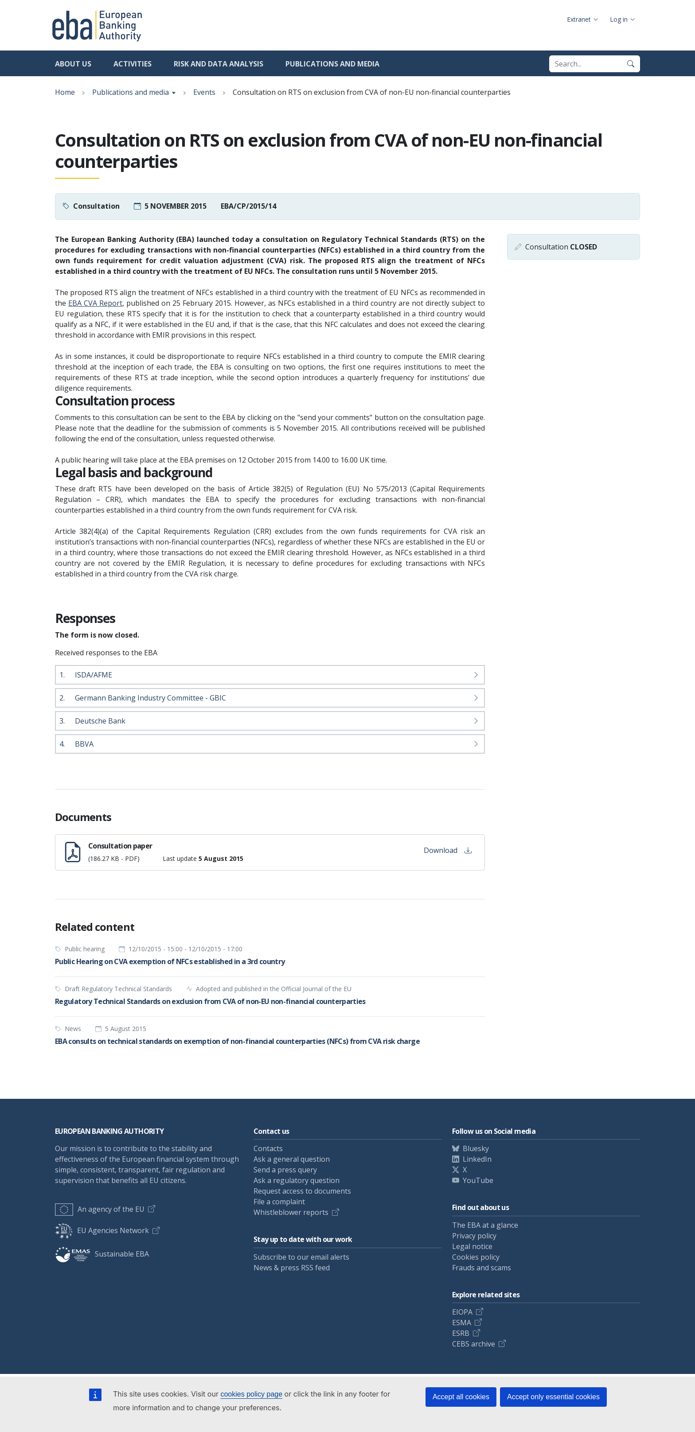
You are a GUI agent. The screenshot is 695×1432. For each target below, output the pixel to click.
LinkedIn (477, 1159)
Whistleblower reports (291, 1212)
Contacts (268, 1148)
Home (65, 92)
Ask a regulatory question (297, 1180)
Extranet (579, 19)
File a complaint (279, 1201)
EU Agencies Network (102, 1230)
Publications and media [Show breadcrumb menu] (130, 92)
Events (204, 92)
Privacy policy (474, 1236)
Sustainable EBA (102, 1254)
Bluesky (476, 1148)
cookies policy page (251, 1394)
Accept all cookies (461, 1397)
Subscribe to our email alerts (301, 1257)
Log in (619, 19)
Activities (132, 64)
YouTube (478, 1180)
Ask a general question (292, 1159)
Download (448, 850)
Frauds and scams (481, 1267)
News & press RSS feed (292, 1267)
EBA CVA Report (95, 303)
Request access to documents (302, 1191)
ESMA (461, 1322)
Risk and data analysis (218, 64)
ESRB (460, 1333)
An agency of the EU (99, 1209)
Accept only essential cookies (553, 1397)
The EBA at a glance (485, 1225)
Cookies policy (476, 1257)
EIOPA (462, 1312)
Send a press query (285, 1170)
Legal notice (472, 1246)
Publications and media (332, 64)
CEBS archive (473, 1344)
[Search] (630, 63)
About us (73, 64)
